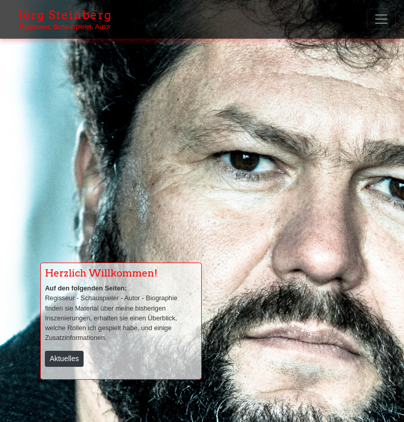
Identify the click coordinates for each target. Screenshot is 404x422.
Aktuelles (64, 358)
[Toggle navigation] (381, 19)
